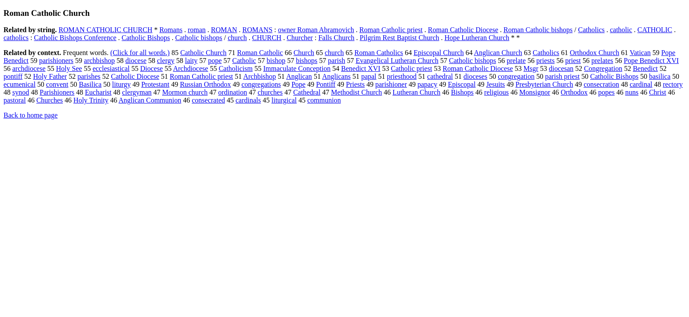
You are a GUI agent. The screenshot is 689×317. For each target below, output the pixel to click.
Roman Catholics (379, 52)
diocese (135, 60)
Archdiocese (190, 68)
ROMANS (257, 29)
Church (304, 52)
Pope (298, 84)
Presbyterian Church (544, 84)
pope (214, 60)
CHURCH (267, 37)
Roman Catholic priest (391, 29)
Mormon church (185, 92)
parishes (88, 76)
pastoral (15, 100)
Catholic (244, 60)
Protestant (155, 84)
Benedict (645, 68)
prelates (602, 60)
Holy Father (50, 76)
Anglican (299, 76)
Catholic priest (411, 68)
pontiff (13, 76)
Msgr (530, 68)
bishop (276, 60)
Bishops (462, 92)
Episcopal (461, 84)
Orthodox (574, 92)
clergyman (137, 92)
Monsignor (534, 92)
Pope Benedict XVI (651, 60)
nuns (631, 92)
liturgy (121, 84)
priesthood (402, 76)
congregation (516, 76)
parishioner (391, 84)
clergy (165, 60)
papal (369, 76)
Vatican (640, 52)
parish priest (562, 76)
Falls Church (336, 37)
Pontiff (325, 84)
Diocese (151, 68)
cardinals (248, 100)
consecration (601, 84)
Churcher (299, 37)
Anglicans (336, 76)
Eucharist (98, 92)
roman (197, 29)
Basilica (90, 84)
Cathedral (306, 92)
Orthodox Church (594, 52)
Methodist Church (356, 92)
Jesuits (495, 84)
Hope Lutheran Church (477, 37)
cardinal (641, 84)
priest (573, 60)
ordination (232, 92)
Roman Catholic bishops (538, 29)
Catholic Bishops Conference (75, 37)
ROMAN (224, 29)
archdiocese (29, 68)
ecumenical (20, 84)
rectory (673, 84)
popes (606, 92)
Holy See (69, 68)
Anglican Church (498, 52)
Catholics (591, 29)
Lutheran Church (416, 92)
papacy (427, 84)
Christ (657, 92)
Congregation (603, 68)
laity (191, 60)
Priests (355, 84)
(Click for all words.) (140, 52)
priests (545, 60)
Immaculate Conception (296, 68)
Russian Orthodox (205, 84)
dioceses (475, 76)
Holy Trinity (91, 100)
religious (496, 92)
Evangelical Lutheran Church (396, 60)
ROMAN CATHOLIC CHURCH (105, 29)
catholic (621, 29)
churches (270, 92)
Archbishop (259, 76)
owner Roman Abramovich (316, 29)
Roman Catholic (260, 52)
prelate (516, 60)
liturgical (284, 100)
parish (336, 60)
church (237, 37)
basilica (660, 76)
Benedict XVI (360, 68)
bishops (306, 60)
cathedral (440, 76)
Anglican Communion (150, 100)
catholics (16, 37)
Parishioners (57, 92)
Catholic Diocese (135, 76)
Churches (49, 100)
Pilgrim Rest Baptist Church (399, 37)
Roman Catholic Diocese (463, 29)
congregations (261, 84)
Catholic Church (203, 52)
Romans (171, 29)
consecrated (208, 100)
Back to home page (31, 115)
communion (324, 100)
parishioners (56, 60)
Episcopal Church (438, 52)
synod (20, 92)
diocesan (561, 68)
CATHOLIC (655, 29)
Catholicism (236, 68)
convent (57, 84)
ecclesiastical (111, 68)
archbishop (99, 60)
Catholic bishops (198, 37)
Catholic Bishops (146, 37)
